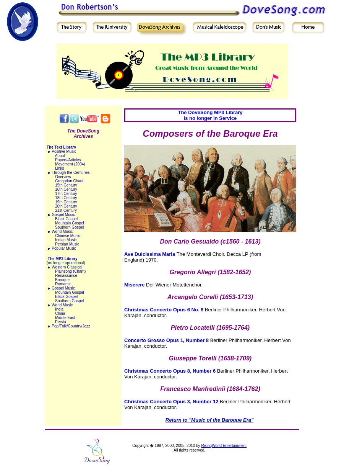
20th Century (66, 206)
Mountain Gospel (69, 223)
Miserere (134, 285)
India (59, 309)
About (60, 156)
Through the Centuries (71, 172)
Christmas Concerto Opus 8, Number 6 (170, 371)
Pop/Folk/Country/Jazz (71, 326)
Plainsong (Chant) (70, 271)
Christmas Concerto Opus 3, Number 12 (171, 401)
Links (59, 168)
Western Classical (67, 267)
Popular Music (64, 248)
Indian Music (65, 240)
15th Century (66, 185)
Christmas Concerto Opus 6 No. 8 (163, 310)
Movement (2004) (70, 164)
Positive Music (64, 151)
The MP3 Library (63, 259)
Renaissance (66, 275)
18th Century (66, 198)
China (60, 313)
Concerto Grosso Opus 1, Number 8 (166, 340)
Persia (60, 322)
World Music (62, 231)
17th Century (66, 193)
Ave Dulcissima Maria (149, 254)
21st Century (66, 210)
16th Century (66, 189)
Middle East (65, 318)
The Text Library (61, 147)
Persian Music (67, 244)
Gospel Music (63, 215)
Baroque (62, 280)
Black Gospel (66, 219)
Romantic (63, 284)
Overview (63, 177)
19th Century (66, 202)
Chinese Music (67, 236)
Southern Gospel (69, 227)
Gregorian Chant (69, 181)
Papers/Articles (68, 160)
